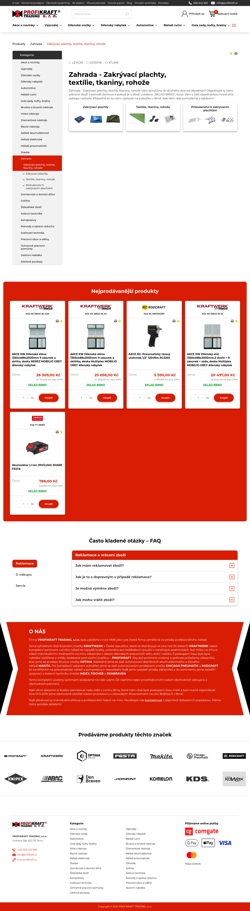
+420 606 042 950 (27, 849)
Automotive (28, 88)
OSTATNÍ (94, 62)
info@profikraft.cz (224, 3)
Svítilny (25, 200)
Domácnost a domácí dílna (38, 194)
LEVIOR (76, 62)
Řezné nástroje (30, 126)
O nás (15, 2)
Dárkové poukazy (32, 261)
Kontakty (163, 2)
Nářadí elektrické (31, 139)
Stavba (25, 152)
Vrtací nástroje (30, 113)
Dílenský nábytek (32, 81)
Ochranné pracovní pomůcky (33, 247)
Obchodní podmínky (58, 2)
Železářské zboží (31, 207)
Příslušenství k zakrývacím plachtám (39, 186)
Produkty (18, 44)
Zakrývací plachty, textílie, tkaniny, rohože (76, 44)
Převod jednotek (95, 2)
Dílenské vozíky (30, 75)
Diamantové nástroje (34, 120)
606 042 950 (198, 2)
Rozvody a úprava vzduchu (37, 226)
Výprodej (26, 68)
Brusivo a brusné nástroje (37, 107)
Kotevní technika (31, 213)
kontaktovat (153, 700)
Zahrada (36, 44)
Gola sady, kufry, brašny (35, 101)
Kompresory (28, 220)
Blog (129, 2)
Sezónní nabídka (31, 255)
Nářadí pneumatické (34, 145)
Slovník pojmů (116, 2)
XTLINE (112, 62)
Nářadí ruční (28, 94)
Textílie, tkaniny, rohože (40, 179)
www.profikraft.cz (27, 859)
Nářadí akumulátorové (35, 132)
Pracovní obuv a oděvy (35, 239)
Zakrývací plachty (37, 173)
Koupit (49, 397)
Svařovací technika (32, 232)
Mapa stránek (193, 863)
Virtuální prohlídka (145, 2)
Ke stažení (78, 2)
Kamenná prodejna (32, 2)
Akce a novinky (30, 62)
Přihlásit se (196, 13)
